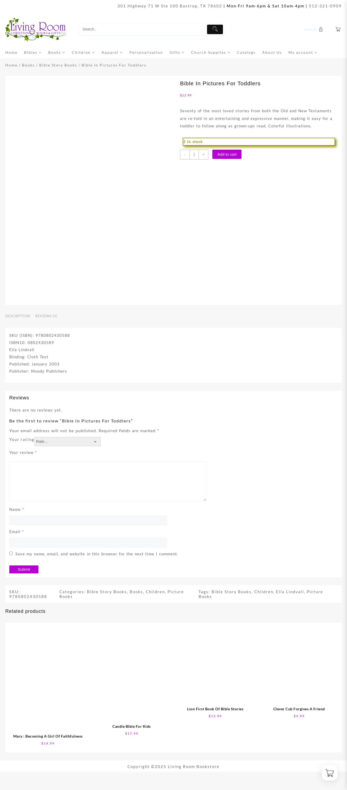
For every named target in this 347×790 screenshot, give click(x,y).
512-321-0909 (325, 5)
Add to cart (227, 154)
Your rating (21, 439)
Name (16, 509)
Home (11, 65)
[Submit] (215, 29)
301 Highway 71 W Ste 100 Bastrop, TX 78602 (169, 5)
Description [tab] (17, 316)
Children (155, 591)
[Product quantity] (194, 154)
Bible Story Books (58, 65)
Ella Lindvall (290, 591)
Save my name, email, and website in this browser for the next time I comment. (96, 553)
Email (16, 531)
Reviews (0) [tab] (46, 316)
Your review (23, 452)
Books (28, 65)
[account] (314, 29)
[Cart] (338, 29)
